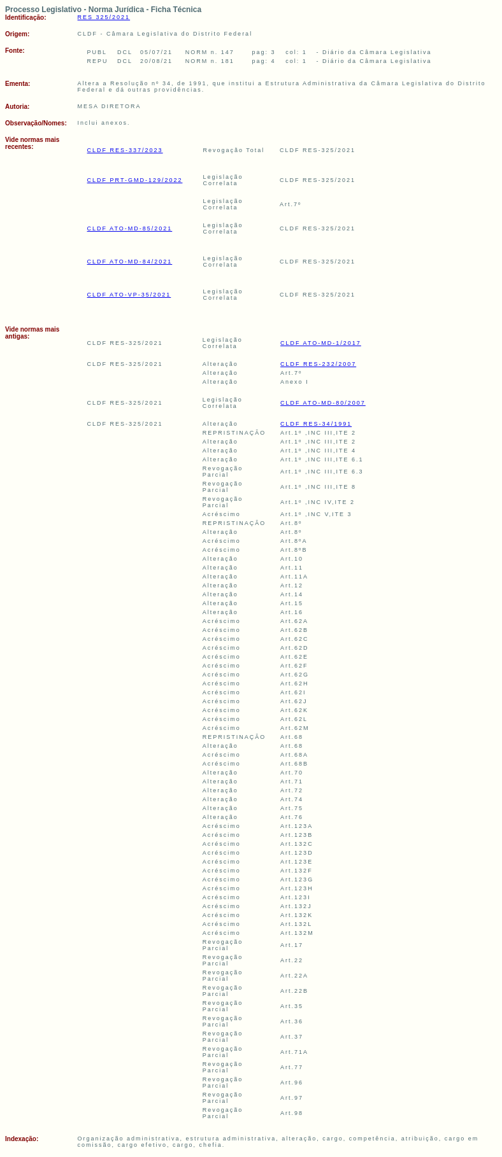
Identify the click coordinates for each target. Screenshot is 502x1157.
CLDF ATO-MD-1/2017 (320, 343)
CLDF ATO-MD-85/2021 (130, 228)
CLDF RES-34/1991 (316, 424)
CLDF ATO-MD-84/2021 (130, 261)
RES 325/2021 (104, 17)
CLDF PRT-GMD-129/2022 (135, 180)
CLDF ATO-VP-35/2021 (129, 294)
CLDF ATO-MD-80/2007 (323, 403)
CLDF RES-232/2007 (318, 364)
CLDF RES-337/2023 (125, 150)
